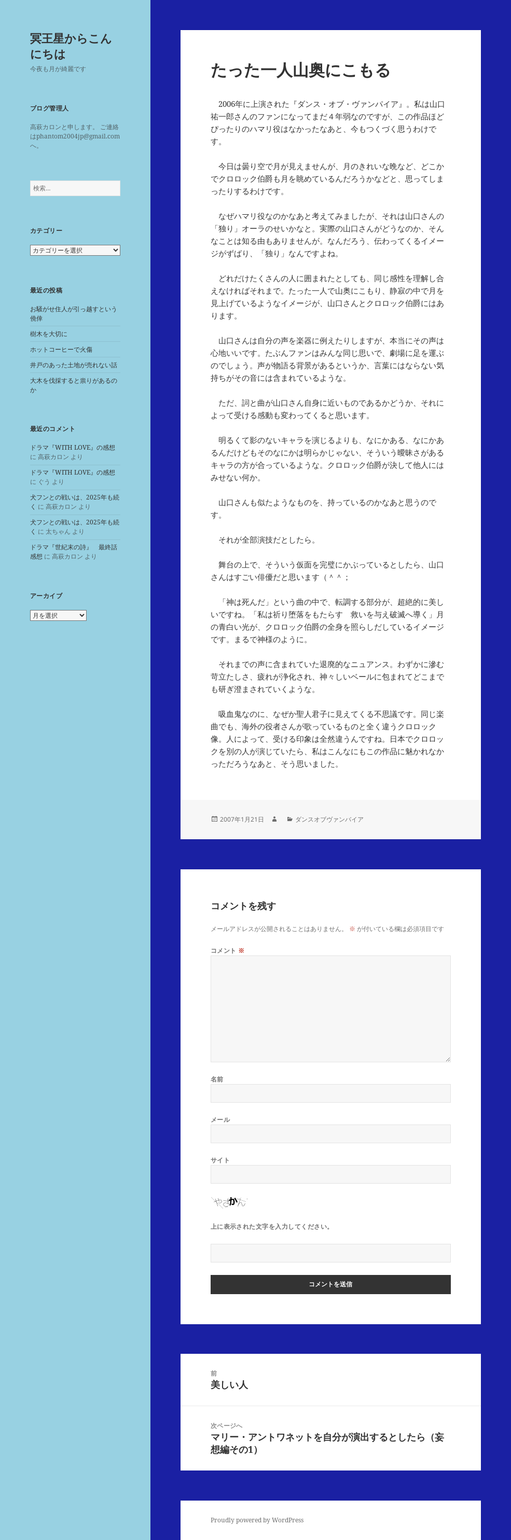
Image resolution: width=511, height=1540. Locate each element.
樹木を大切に (48, 333)
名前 (217, 1079)
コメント (228, 950)
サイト (220, 1160)
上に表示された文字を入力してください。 (272, 1226)
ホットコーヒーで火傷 (61, 349)
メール (220, 1119)
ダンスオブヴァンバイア (329, 819)
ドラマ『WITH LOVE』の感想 (72, 447)
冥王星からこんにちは (71, 45)
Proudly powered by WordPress (257, 1520)
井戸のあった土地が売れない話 (73, 364)
